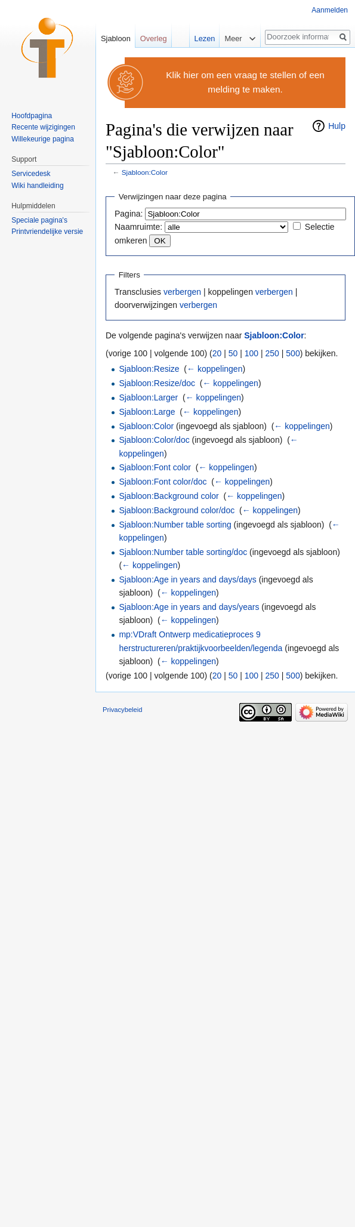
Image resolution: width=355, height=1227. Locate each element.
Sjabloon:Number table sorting (175, 524)
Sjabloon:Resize (149, 369)
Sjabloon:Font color (155, 467)
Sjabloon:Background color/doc (176, 510)
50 (233, 353)
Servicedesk (30, 173)
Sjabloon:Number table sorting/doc (183, 552)
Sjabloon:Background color (168, 496)
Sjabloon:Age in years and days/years (189, 607)
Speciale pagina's (39, 220)
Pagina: (129, 213)
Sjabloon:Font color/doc (162, 481)
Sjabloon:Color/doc (154, 440)
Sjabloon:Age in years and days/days (187, 579)
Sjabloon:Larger (148, 397)
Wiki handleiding (37, 185)
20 (217, 353)
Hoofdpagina (31, 116)
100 (251, 353)
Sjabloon (116, 38)
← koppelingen (214, 369)
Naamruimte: (138, 227)
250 (272, 353)
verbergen (182, 292)
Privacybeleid (123, 709)
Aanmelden (329, 10)
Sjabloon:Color (145, 172)
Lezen (201, 38)
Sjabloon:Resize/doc (157, 383)
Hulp (336, 126)
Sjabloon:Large (147, 412)
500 (293, 353)
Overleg (153, 38)
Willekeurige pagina (42, 139)
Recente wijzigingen (43, 127)
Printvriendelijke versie (47, 231)
